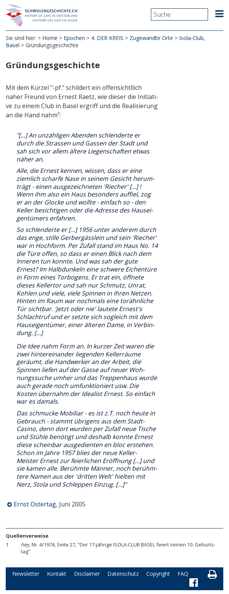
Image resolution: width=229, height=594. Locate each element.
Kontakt (56, 573)
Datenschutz (123, 573)
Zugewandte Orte (151, 38)
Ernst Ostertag (35, 504)
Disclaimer (87, 573)
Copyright (158, 573)
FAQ (183, 573)
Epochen (74, 38)
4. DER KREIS (107, 38)
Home (50, 38)
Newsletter (25, 573)
